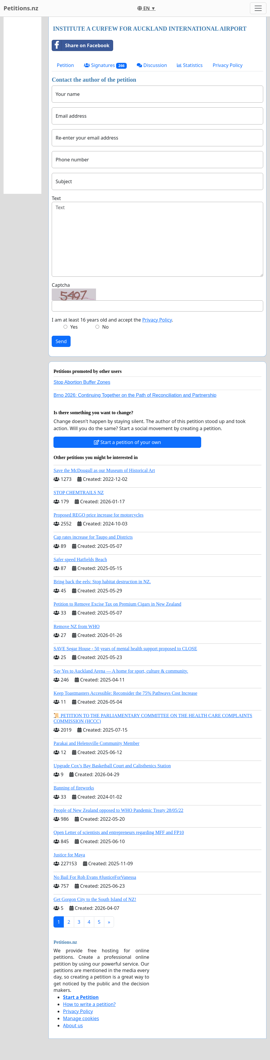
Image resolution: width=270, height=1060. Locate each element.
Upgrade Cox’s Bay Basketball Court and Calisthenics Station (112, 765)
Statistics (190, 65)
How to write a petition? (89, 1004)
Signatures (105, 65)
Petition (65, 65)
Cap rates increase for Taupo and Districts (93, 537)
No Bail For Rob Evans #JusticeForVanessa (94, 877)
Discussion (152, 65)
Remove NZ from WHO (76, 626)
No (105, 327)
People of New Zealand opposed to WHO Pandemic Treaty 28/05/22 (118, 810)
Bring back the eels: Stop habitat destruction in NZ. (102, 581)
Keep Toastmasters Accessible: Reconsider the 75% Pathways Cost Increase (125, 693)
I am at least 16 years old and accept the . (112, 320)
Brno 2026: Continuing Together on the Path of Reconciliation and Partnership (134, 395)
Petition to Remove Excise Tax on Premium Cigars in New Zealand (117, 604)
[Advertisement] (22, 105)
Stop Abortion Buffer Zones (81, 382)
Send (61, 341)
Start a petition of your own (127, 442)
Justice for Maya (69, 854)
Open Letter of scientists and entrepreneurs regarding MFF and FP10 (118, 832)
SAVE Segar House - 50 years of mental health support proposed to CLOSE (125, 648)
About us (73, 1025)
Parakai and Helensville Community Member (96, 743)
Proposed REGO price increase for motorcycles (98, 514)
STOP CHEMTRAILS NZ (78, 492)
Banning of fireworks (73, 787)
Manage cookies (81, 1018)
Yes (74, 327)
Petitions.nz (21, 8)
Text (56, 198)
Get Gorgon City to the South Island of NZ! (94, 899)
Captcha (61, 285)
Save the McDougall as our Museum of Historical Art (104, 470)
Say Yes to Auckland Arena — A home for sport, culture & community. (120, 671)
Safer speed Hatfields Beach (80, 559)
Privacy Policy (228, 65)
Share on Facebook (80, 45)
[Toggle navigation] (258, 8)
